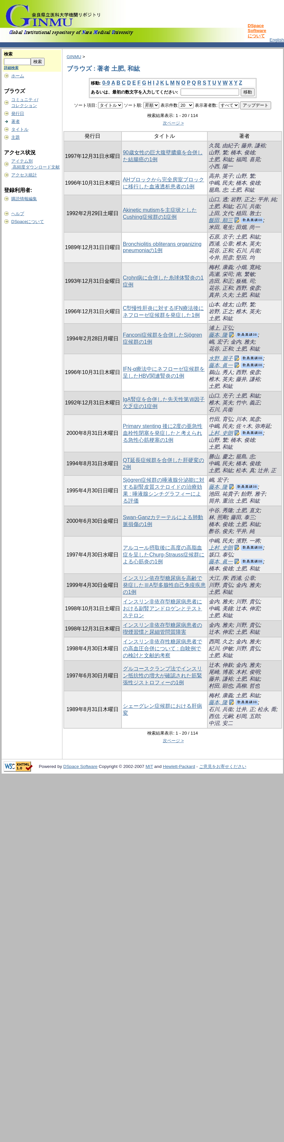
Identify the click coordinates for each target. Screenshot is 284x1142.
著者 (15, 121)
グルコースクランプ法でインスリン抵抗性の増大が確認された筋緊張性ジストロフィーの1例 (162, 675)
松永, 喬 (267, 709)
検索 (8, 54)
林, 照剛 (218, 517)
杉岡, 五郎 (248, 716)
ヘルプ (17, 213)
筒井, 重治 (221, 501)
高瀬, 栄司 (221, 274)
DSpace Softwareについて (257, 30)
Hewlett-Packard (179, 766)
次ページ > (173, 123)
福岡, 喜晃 (248, 159)
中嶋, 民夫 (221, 183)
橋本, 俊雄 (243, 152)
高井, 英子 (221, 176)
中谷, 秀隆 (221, 510)
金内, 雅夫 (243, 342)
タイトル (19, 129)
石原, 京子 (221, 237)
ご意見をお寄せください (222, 766)
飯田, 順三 (221, 220)
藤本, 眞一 (221, 365)
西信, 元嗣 (221, 716)
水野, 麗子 (221, 358)
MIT (149, 766)
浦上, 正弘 (221, 328)
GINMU (74, 56)
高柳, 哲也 (248, 686)
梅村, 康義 (221, 267)
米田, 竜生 (221, 227)
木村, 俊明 (248, 672)
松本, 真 (245, 470)
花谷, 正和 (221, 250)
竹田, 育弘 (221, 419)
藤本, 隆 (218, 335)
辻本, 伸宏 (248, 608)
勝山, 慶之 (221, 456)
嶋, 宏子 (218, 342)
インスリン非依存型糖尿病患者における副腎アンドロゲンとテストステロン (162, 608)
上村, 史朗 (221, 433)
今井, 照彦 (221, 257)
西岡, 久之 (221, 641)
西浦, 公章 (221, 244)
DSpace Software (80, 766)
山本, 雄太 (221, 304)
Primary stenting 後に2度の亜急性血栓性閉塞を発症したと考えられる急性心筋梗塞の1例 (162, 433)
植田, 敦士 (248, 213)
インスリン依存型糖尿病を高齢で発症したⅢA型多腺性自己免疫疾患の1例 (164, 585)
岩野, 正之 (243, 199)
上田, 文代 (221, 213)
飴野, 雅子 (253, 494)
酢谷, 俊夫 (221, 531)
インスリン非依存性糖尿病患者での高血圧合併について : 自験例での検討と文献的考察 (162, 648)
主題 (15, 137)
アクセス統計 (24, 174)
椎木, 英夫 (248, 244)
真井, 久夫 (221, 295)
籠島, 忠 (218, 190)
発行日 (17, 113)
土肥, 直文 (248, 510)
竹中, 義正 (248, 402)
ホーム (17, 75)
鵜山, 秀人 (221, 372)
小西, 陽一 (221, 166)
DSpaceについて (27, 221)
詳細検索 (11, 68)
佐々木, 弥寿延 (253, 426)
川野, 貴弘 (221, 585)
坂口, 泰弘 (221, 554)
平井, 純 (267, 199)
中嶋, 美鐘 (221, 608)
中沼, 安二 (221, 723)
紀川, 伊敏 (221, 648)
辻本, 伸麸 (221, 665)
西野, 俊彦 (248, 288)
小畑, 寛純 (248, 267)
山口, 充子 (221, 396)
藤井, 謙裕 (253, 145)
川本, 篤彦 (248, 419)
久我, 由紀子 (223, 145)
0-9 (106, 83)
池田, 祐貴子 (223, 494)
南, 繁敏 (245, 274)
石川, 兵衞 (248, 206)
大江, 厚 (218, 578)
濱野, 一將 (248, 541)
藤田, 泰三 (243, 517)
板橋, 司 (245, 281)
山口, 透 (218, 199)
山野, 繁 (218, 152)
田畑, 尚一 (248, 227)
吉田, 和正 (221, 281)
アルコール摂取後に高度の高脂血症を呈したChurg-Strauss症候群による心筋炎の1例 (163, 554)
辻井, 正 (267, 470)
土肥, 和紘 (221, 159)
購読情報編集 (24, 198)
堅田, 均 (245, 257)
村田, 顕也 (221, 686)
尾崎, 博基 (221, 672)
